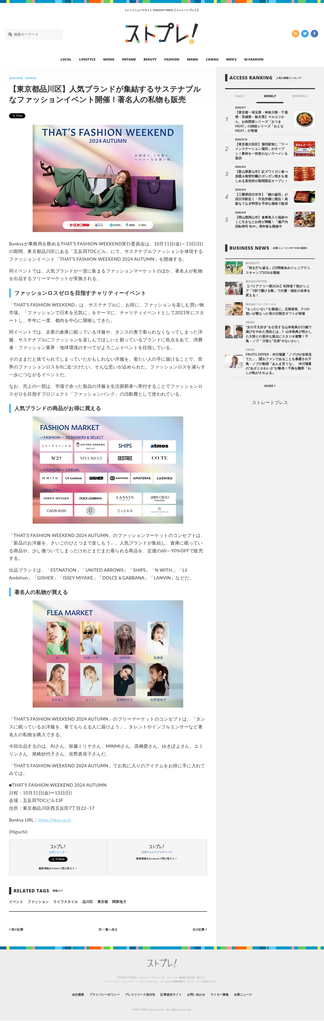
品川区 (87, 901)
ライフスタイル (65, 901)
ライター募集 (228, 994)
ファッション (38, 901)
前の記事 (17, 929)
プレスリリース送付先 (136, 994)
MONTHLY (300, 96)
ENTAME (129, 59)
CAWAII (212, 59)
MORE (270, 379)
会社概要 (64, 994)
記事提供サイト (172, 994)
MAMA (192, 59)
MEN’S (231, 59)
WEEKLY (270, 96)
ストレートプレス (270, 395)
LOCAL (66, 59)
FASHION (171, 59)
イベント (16, 901)
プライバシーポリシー (95, 994)
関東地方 (119, 901)
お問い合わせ (201, 994)
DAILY (240, 96)
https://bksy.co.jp (56, 820)
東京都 (102, 901)
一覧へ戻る (108, 929)
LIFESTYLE (87, 59)
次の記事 (198, 929)
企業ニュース (256, 994)
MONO (108, 59)
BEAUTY (150, 59)
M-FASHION (254, 59)
